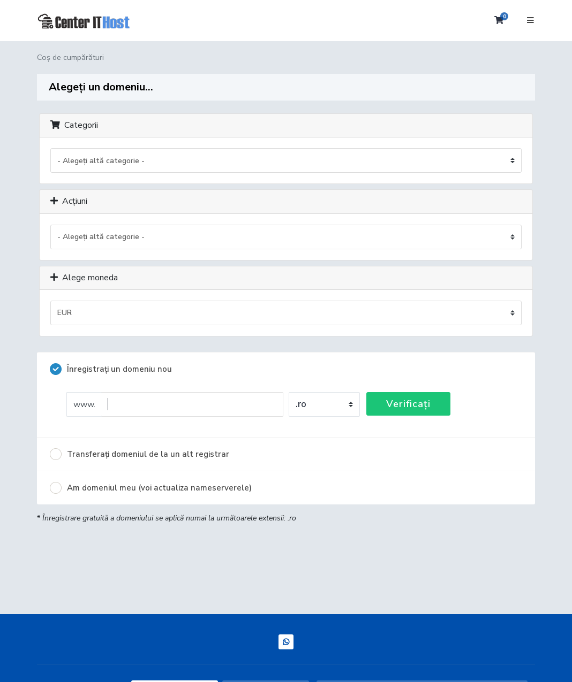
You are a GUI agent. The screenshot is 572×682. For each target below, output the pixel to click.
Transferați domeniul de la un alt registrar (139, 454)
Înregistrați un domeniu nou (111, 369)
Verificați (408, 403)
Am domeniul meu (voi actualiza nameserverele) (151, 488)
